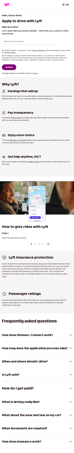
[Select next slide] (48, 244)
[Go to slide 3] (38, 243)
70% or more (16, 117)
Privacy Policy (10, 52)
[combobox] (65, 4)
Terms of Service (38, 50)
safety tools (33, 161)
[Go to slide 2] (35, 243)
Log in (35, 73)
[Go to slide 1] (31, 243)
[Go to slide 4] (42, 243)
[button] (7, 4)
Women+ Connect (18, 140)
